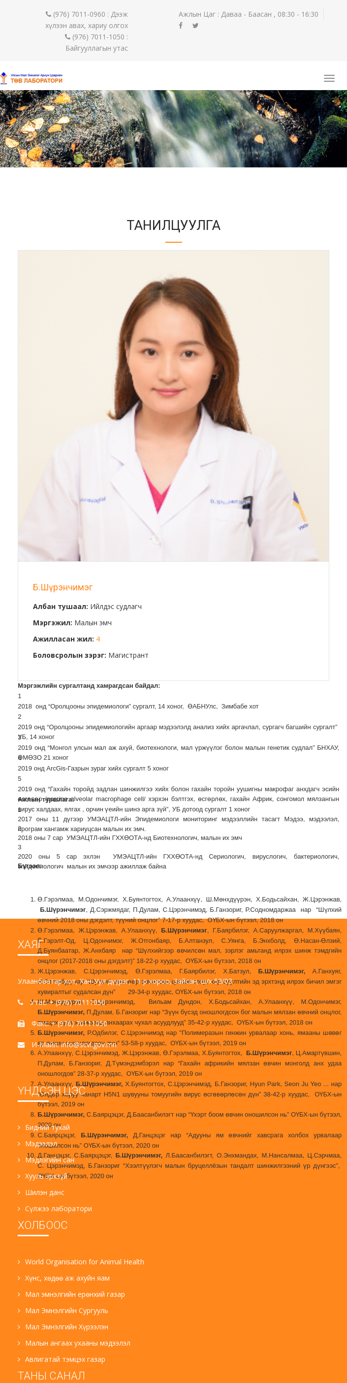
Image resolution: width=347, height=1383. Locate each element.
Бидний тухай (44, 1127)
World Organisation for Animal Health (81, 1261)
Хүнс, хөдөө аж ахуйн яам (64, 1278)
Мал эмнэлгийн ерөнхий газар (71, 1294)
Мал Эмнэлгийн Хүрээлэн (63, 1326)
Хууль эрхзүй (42, 1176)
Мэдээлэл (37, 1143)
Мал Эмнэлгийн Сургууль (63, 1310)
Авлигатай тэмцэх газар (61, 1359)
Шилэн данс (41, 1192)
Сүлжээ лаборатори (55, 1208)
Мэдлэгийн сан (46, 1159)
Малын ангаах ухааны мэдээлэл (74, 1343)
